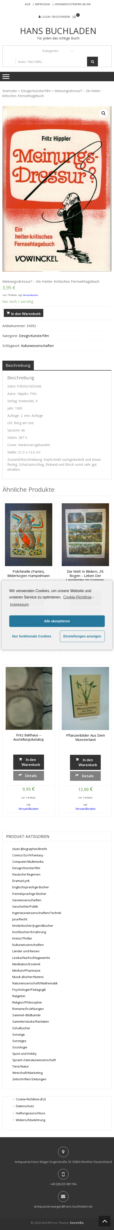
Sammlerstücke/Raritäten (30, 1021)
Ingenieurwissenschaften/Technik (36, 913)
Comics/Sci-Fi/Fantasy (27, 855)
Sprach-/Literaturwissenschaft (34, 1060)
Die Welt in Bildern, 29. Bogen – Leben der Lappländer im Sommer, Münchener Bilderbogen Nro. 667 (85, 575)
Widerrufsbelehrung (30, 1120)
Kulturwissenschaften (37, 345)
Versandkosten (30, 295)
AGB (27, 4)
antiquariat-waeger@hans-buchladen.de (63, 1206)
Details (31, 775)
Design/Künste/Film (36, 91)
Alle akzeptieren (57, 621)
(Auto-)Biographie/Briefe (29, 849)
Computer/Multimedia (28, 861)
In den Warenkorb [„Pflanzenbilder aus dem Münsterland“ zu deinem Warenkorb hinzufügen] (88, 762)
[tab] (18, 365)
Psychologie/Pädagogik (29, 989)
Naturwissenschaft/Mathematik (35, 983)
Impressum (42, 4)
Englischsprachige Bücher (30, 887)
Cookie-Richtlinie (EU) (31, 1099)
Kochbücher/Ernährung (29, 932)
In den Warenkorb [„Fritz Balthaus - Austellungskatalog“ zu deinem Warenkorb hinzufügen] (31, 762)
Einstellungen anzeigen (82, 636)
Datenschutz (25, 1106)
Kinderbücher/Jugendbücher (32, 925)
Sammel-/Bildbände (26, 1015)
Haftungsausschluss (30, 1113)
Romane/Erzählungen (28, 1009)
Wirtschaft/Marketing (27, 1073)
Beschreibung (18, 365)
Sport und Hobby (24, 1053)
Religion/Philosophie (27, 1002)
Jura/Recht (19, 919)
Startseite (9, 91)
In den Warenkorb (26, 314)
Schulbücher (21, 1028)
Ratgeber (19, 996)
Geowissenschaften (26, 900)
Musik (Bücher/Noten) (27, 977)
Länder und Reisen (25, 951)
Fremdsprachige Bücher (29, 894)
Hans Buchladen (58, 30)
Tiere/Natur (20, 1066)
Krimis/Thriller (22, 938)
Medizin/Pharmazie (26, 970)
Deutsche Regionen (26, 874)
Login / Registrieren (56, 16)
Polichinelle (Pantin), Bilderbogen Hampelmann (28, 573)
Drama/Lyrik (21, 881)
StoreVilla (76, 1223)
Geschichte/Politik (25, 906)
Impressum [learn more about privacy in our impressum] (19, 604)
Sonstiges (19, 1041)
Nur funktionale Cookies (31, 636)
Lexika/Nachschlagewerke (31, 958)
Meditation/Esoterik (26, 964)
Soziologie (19, 1047)
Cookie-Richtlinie (77, 597)
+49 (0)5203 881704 (63, 1184)
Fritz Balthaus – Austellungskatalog (28, 737)
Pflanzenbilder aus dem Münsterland (85, 737)
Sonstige (18, 1034)
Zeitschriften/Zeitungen (29, 1079)
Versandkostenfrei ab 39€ (73, 4)
